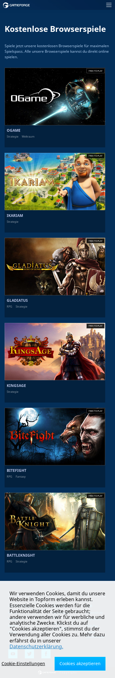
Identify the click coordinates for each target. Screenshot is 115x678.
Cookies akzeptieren (80, 663)
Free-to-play (95, 71)
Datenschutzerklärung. (36, 646)
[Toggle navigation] (74, 5)
